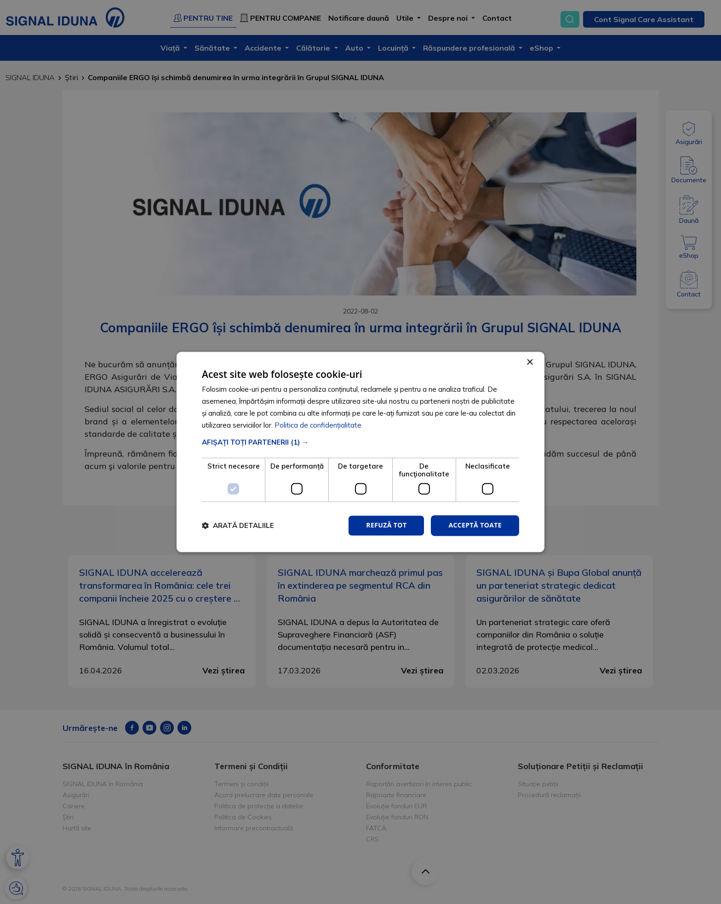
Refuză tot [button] (386, 525)
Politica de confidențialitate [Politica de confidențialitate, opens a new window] (318, 425)
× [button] (529, 362)
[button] (360, 442)
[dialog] (360, 452)
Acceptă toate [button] (475, 525)
